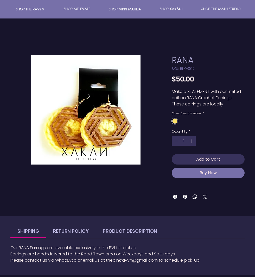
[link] (28, 231)
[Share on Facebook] (175, 197)
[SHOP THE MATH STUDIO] (221, 9)
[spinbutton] (183, 141)
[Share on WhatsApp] (195, 197)
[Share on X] (205, 197)
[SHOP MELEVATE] (77, 9)
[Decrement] (176, 141)
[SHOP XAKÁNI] (171, 9)
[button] (125, 9)
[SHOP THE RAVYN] (30, 9)
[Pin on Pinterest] (185, 197)
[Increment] (191, 141)
